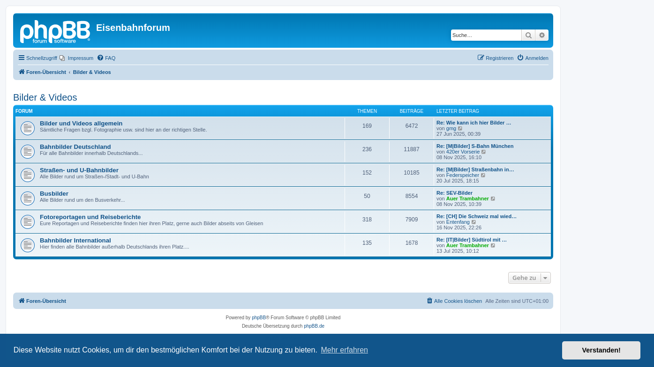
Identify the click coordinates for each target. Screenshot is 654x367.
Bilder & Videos (45, 97)
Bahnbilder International (75, 240)
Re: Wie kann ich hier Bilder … (473, 122)
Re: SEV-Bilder (454, 193)
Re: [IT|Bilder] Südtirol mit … (471, 239)
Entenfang (458, 222)
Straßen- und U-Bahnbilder (79, 170)
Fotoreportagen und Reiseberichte (90, 216)
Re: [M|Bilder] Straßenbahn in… (475, 169)
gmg (451, 128)
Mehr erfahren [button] (344, 350)
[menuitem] (76, 58)
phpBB (259, 317)
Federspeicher (462, 175)
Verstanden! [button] (601, 350)
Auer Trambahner (467, 198)
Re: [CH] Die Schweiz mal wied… (476, 216)
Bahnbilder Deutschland (75, 146)
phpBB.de (314, 326)
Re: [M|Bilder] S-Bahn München (474, 146)
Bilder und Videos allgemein (81, 123)
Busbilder (54, 193)
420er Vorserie (463, 151)
